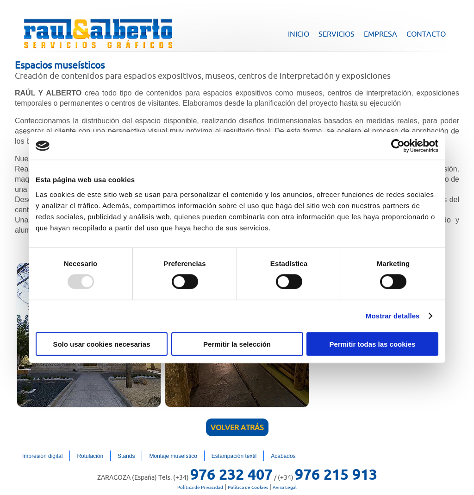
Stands (126, 456)
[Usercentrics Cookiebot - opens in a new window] (397, 146)
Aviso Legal (285, 487)
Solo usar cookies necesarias (101, 344)
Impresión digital (42, 456)
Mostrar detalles (393, 316)
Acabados (283, 456)
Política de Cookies (248, 487)
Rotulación (90, 456)
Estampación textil (234, 456)
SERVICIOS (336, 34)
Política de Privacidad (200, 487)
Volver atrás (237, 427)
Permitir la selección (237, 344)
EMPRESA (380, 34)
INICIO (298, 34)
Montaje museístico (173, 456)
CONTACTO (426, 34)
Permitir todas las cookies (373, 344)
